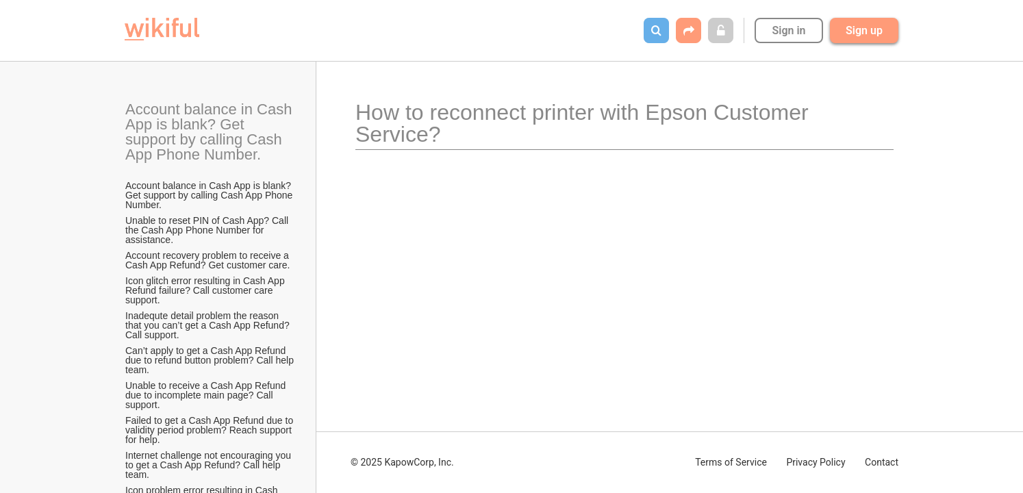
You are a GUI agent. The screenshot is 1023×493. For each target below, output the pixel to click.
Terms (731, 462)
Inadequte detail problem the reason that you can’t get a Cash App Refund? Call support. (208, 325)
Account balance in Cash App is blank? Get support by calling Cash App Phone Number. (210, 132)
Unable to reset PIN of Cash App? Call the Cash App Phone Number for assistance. (208, 230)
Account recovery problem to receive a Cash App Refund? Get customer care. (208, 260)
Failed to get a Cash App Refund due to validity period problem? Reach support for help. (210, 430)
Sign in (788, 30)
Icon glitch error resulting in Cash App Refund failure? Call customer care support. (206, 290)
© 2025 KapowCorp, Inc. (402, 462)
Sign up (864, 30)
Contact (881, 462)
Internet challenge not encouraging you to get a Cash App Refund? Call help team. (209, 465)
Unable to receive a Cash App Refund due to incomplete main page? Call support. (206, 395)
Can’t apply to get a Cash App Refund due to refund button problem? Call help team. (210, 360)
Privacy (815, 462)
